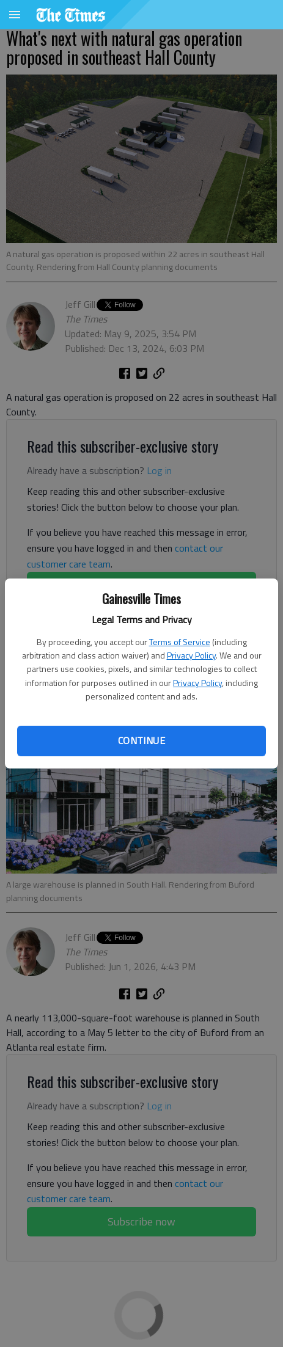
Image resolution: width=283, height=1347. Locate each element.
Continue (141, 740)
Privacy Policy (191, 655)
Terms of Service (179, 641)
